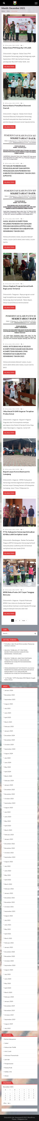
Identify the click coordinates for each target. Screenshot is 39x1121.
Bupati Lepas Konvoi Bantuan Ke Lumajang (16, 473)
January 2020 (8, 1001)
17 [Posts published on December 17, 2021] (24, 1095)
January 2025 (8, 731)
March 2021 (8, 938)
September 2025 (9, 699)
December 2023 (9, 789)
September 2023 (9, 803)
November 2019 (9, 1010)
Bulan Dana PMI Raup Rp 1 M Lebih (17, 48)
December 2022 (9, 844)
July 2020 (7, 974)
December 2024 (9, 735)
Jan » (9, 1103)
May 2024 (7, 767)
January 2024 (8, 785)
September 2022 (9, 857)
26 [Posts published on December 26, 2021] (33, 1097)
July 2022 (7, 866)
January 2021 (8, 947)
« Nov (5, 1103)
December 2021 (9, 898)
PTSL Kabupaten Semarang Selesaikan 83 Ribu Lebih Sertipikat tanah (19, 533)
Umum (6, 1076)
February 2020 (9, 997)
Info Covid (7, 1051)
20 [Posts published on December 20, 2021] (5, 1097)
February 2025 (9, 726)
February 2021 (9, 943)
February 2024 (9, 780)
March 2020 (8, 992)
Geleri (6, 1043)
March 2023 (8, 830)
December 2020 (9, 952)
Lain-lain (7, 1059)
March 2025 (8, 722)
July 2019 (7, 1028)
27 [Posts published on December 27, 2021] (5, 1099)
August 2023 (8, 807)
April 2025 (7, 717)
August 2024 (8, 753)
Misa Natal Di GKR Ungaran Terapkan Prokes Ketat (18, 412)
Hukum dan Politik (10, 1047)
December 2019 (9, 1006)
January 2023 (8, 839)
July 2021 (7, 920)
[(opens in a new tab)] (19, 147)
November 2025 (9, 695)
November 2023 (9, 794)
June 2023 (7, 817)
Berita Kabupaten (10, 1039)
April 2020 (7, 988)
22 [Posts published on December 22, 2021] (14, 1097)
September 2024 (9, 749)
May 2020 (7, 983)
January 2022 (8, 893)
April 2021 (7, 934)
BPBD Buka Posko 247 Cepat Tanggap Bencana (18, 593)
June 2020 (7, 979)
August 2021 (8, 916)
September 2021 (9, 911)
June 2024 (7, 762)
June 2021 (7, 925)
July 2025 (7, 708)
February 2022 (9, 889)
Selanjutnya (9, 67)
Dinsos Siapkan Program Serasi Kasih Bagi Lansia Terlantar (18, 287)
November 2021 (9, 902)
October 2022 (9, 853)
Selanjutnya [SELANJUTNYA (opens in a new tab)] (9, 182)
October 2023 (9, 798)
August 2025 (8, 704)
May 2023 (7, 821)
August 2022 (8, 861)
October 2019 (9, 1015)
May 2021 (7, 929)
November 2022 (9, 848)
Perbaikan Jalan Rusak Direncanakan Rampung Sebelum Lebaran (19, 645)
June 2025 (7, 713)
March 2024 (8, 776)
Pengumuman (8, 1063)
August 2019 (8, 1024)
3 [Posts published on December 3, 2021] (24, 1091)
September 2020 (9, 965)
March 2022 (8, 884)
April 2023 (7, 825)
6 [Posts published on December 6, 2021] (5, 1093)
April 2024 (7, 771)
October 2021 (9, 907)
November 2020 (9, 956)
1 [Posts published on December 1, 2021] (14, 1091)
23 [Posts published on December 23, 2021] (19, 1097)
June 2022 (7, 871)
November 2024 (9, 740)
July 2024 (7, 758)
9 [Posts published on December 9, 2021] (19, 1093)
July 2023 (7, 812)
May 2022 (7, 875)
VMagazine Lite (22, 1119)
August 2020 (8, 970)
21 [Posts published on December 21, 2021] (10, 1097)
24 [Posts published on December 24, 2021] (24, 1097)
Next (23, 620)
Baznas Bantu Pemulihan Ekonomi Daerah (17, 106)
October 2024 (9, 744)
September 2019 (9, 1019)
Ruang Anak (8, 1068)
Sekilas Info (8, 1072)
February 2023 (9, 834)
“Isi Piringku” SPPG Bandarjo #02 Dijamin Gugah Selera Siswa (19, 679)
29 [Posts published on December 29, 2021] (14, 1099)
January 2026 (8, 690)
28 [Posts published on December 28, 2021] (10, 1099)
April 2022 (7, 880)
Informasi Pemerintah (11, 1055)
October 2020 (9, 961)
